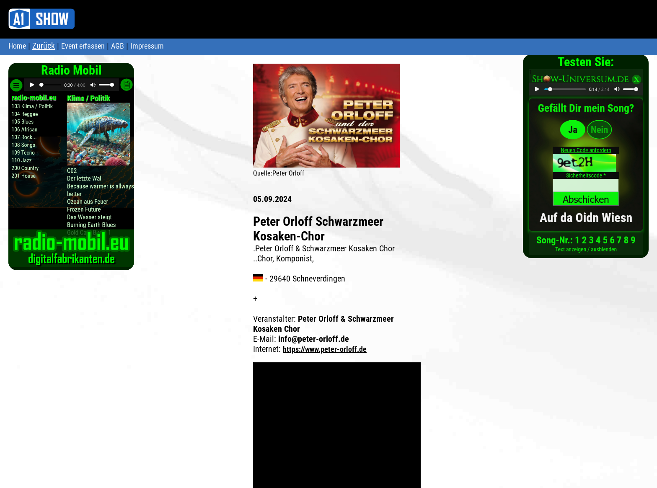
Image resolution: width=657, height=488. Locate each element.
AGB (117, 45)
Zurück (43, 46)
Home (17, 45)
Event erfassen (83, 45)
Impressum (147, 45)
